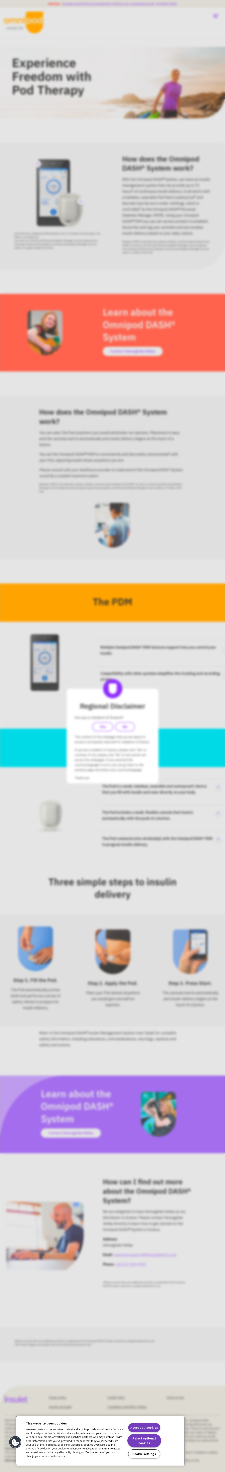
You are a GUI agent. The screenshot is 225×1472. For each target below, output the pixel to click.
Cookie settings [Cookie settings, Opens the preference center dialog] (144, 1454)
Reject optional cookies (144, 1440)
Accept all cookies (144, 1427)
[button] (15, 1442)
